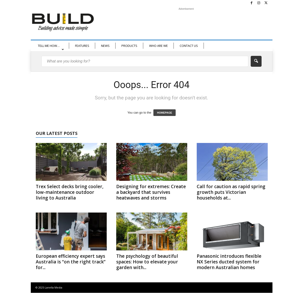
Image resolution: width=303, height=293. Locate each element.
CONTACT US (189, 46)
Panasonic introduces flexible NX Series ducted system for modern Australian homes (229, 262)
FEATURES (82, 46)
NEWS (105, 46)
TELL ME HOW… (51, 47)
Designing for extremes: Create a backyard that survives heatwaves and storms (151, 192)
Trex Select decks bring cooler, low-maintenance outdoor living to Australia (69, 192)
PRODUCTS (129, 46)
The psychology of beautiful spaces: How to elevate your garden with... (147, 262)
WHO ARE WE (158, 46)
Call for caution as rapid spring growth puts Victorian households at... (231, 192)
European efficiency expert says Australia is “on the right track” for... (71, 262)
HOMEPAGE (164, 112)
